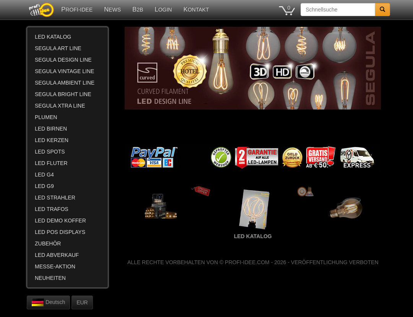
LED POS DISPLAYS (60, 232)
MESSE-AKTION (55, 266)
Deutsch (48, 302)
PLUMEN (46, 117)
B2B (137, 9)
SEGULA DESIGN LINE (63, 60)
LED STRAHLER (55, 197)
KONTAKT (196, 9)
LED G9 (44, 186)
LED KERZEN (51, 140)
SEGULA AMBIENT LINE (64, 83)
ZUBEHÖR (48, 243)
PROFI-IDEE (77, 9)
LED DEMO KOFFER (60, 220)
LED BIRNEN (51, 129)
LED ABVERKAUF (57, 255)
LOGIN (163, 9)
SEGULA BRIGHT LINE (63, 94)
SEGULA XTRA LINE (60, 106)
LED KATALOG (53, 37)
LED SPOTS (50, 152)
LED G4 (44, 175)
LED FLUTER (51, 163)
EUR (82, 302)
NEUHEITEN (50, 278)
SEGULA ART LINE (58, 48)
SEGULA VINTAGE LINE (64, 71)
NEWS (112, 9)
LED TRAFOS (51, 209)
